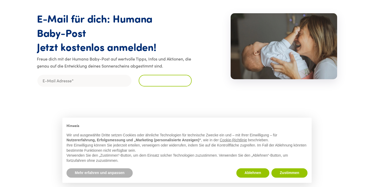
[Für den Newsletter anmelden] (165, 80)
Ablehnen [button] (253, 173)
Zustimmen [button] (289, 173)
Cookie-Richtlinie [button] (233, 140)
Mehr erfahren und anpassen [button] (99, 173)
